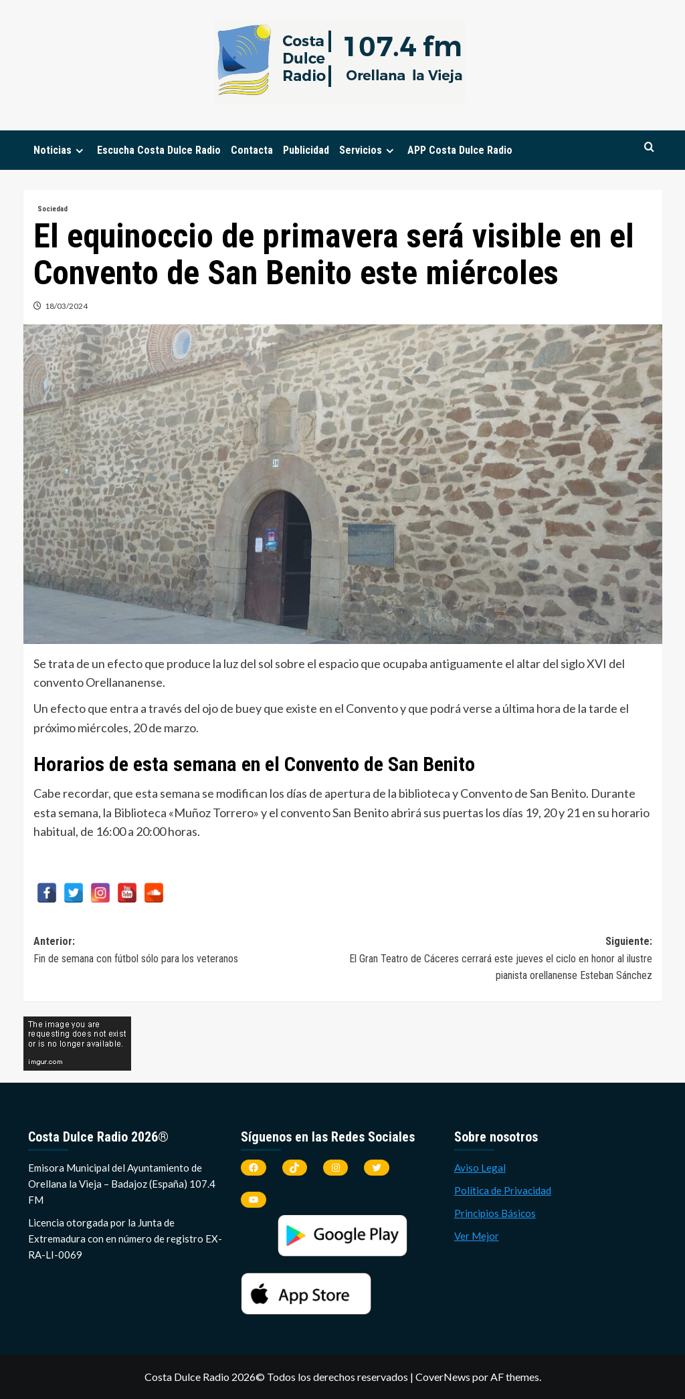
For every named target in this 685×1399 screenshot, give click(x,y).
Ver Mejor (476, 1236)
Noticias (60, 150)
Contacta (252, 150)
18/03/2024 (66, 306)
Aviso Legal (480, 1168)
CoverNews (442, 1376)
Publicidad (306, 150)
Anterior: (188, 951)
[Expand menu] (79, 150)
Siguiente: (497, 959)
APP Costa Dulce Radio (459, 150)
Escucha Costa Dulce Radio (159, 150)
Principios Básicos (495, 1213)
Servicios (368, 150)
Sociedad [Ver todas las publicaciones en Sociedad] (52, 209)
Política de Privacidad (502, 1190)
